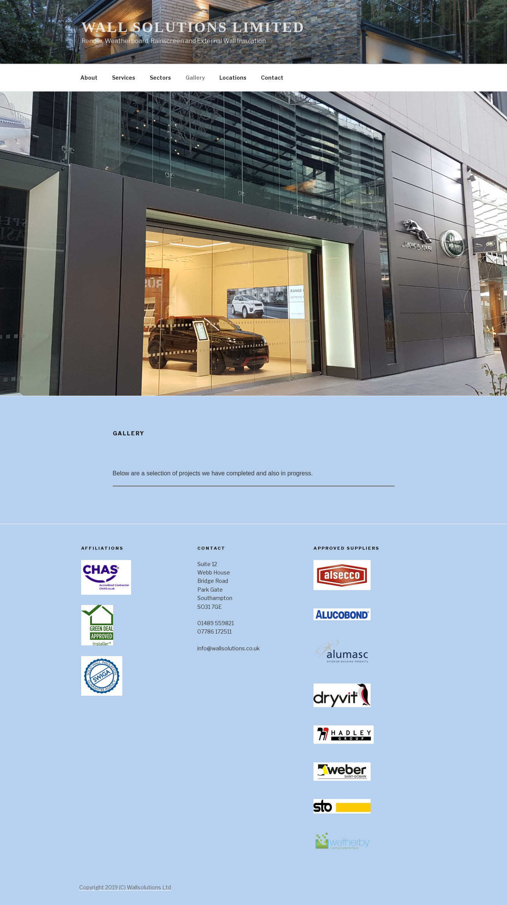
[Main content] (254, 487)
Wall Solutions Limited (193, 27)
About (89, 77)
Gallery (195, 77)
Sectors (160, 77)
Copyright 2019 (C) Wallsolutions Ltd (125, 887)
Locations (232, 77)
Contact (272, 77)
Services (123, 77)
